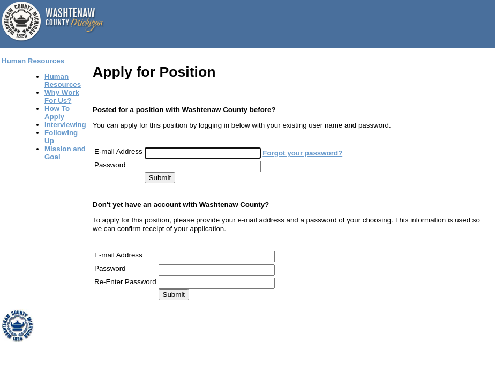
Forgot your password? (302, 153)
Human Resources (33, 61)
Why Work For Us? (61, 96)
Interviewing (65, 125)
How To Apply (57, 113)
